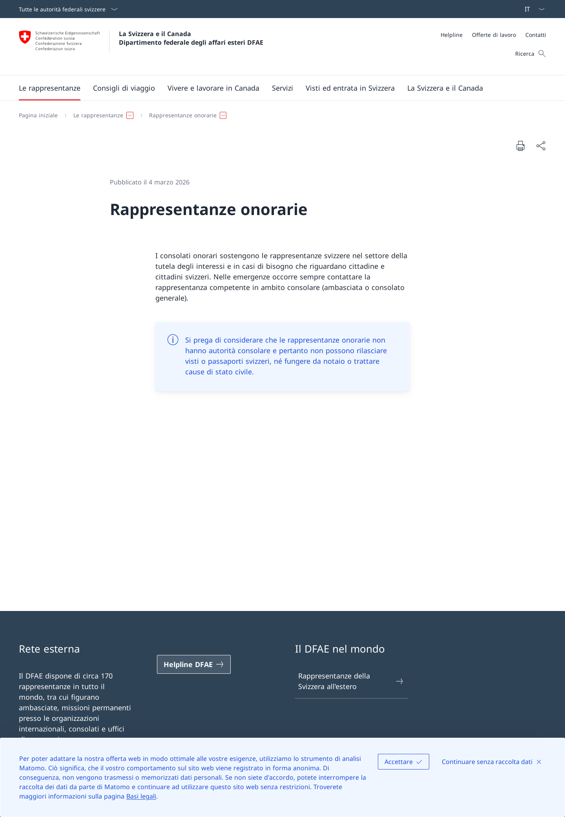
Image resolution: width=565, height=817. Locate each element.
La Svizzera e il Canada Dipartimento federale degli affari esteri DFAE (191, 38)
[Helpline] (451, 35)
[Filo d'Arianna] (279, 115)
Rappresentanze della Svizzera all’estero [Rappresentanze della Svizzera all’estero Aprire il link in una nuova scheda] (351, 681)
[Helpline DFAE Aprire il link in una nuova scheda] (194, 664)
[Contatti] (536, 35)
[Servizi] (282, 87)
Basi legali (141, 796)
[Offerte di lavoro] (494, 35)
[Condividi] (540, 145)
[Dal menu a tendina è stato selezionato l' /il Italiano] (532, 9)
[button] (50, 87)
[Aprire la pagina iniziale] (141, 46)
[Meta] (493, 35)
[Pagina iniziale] (38, 115)
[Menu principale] (276, 87)
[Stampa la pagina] (520, 145)
